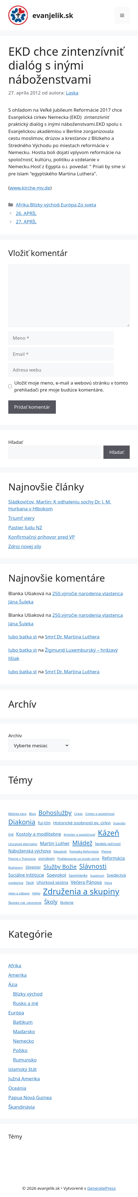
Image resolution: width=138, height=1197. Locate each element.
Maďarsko (24, 1031)
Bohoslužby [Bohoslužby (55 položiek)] (54, 812)
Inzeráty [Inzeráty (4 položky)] (119, 823)
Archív (15, 735)
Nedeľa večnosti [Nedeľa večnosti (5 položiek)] (108, 844)
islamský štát (22, 1069)
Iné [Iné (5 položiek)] (11, 834)
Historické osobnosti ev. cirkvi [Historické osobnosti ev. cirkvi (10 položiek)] (82, 822)
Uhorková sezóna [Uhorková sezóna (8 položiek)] (52, 882)
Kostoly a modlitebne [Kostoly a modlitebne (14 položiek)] (38, 834)
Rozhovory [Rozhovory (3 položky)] (15, 867)
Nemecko (23, 1041)
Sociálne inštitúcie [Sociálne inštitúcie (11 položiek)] (26, 875)
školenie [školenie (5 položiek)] (66, 902)
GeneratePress (101, 1188)
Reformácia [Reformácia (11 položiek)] (113, 858)
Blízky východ (44, 204)
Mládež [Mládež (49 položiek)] (82, 843)
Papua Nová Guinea (30, 1097)
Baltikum (23, 1022)
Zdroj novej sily (24, 546)
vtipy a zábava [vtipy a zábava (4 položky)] (19, 893)
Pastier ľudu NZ (25, 527)
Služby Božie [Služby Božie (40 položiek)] (60, 866)
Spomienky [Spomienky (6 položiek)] (78, 875)
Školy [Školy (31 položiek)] (51, 902)
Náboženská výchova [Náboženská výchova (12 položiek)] (29, 851)
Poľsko (20, 1050)
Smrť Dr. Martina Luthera (72, 636)
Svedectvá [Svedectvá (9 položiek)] (116, 875)
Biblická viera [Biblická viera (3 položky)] (17, 814)
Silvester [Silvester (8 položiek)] (33, 867)
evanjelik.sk (52, 15)
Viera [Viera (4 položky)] (108, 883)
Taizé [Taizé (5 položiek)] (30, 882)
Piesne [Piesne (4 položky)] (106, 851)
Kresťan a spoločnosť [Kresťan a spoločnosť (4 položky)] (79, 834)
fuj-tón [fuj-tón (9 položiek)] (44, 822)
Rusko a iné (25, 1003)
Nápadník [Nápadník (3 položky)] (60, 851)
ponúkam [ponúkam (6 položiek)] (46, 858)
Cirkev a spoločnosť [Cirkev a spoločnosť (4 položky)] (99, 814)
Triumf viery (21, 518)
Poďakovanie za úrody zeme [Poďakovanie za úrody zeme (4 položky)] (78, 858)
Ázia (12, 984)
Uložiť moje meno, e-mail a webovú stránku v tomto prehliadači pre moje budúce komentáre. (71, 386)
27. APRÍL (26, 221)
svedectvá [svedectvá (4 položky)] (15, 883)
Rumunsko (25, 1060)
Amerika (17, 975)
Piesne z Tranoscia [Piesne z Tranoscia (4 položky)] (22, 858)
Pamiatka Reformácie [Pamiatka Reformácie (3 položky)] (84, 851)
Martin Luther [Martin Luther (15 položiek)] (55, 843)
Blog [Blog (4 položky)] (32, 814)
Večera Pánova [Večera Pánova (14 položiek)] (86, 882)
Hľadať (15, 442)
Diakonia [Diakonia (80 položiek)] (21, 821)
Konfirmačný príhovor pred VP (41, 537)
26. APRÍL (26, 213)
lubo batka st (22, 636)
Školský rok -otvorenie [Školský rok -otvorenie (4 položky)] (24, 903)
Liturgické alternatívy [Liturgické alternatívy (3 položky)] (22, 844)
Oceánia (17, 1088)
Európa (69, 204)
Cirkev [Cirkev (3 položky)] (78, 814)
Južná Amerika (24, 1078)
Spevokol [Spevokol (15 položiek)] (56, 875)
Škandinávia (21, 1107)
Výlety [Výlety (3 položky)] (36, 893)
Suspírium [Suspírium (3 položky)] (97, 876)
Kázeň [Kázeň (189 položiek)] (108, 833)
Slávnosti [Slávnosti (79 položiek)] (93, 866)
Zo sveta (87, 204)
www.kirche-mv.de (30, 188)
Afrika (22, 204)
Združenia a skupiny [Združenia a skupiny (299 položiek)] (81, 891)
